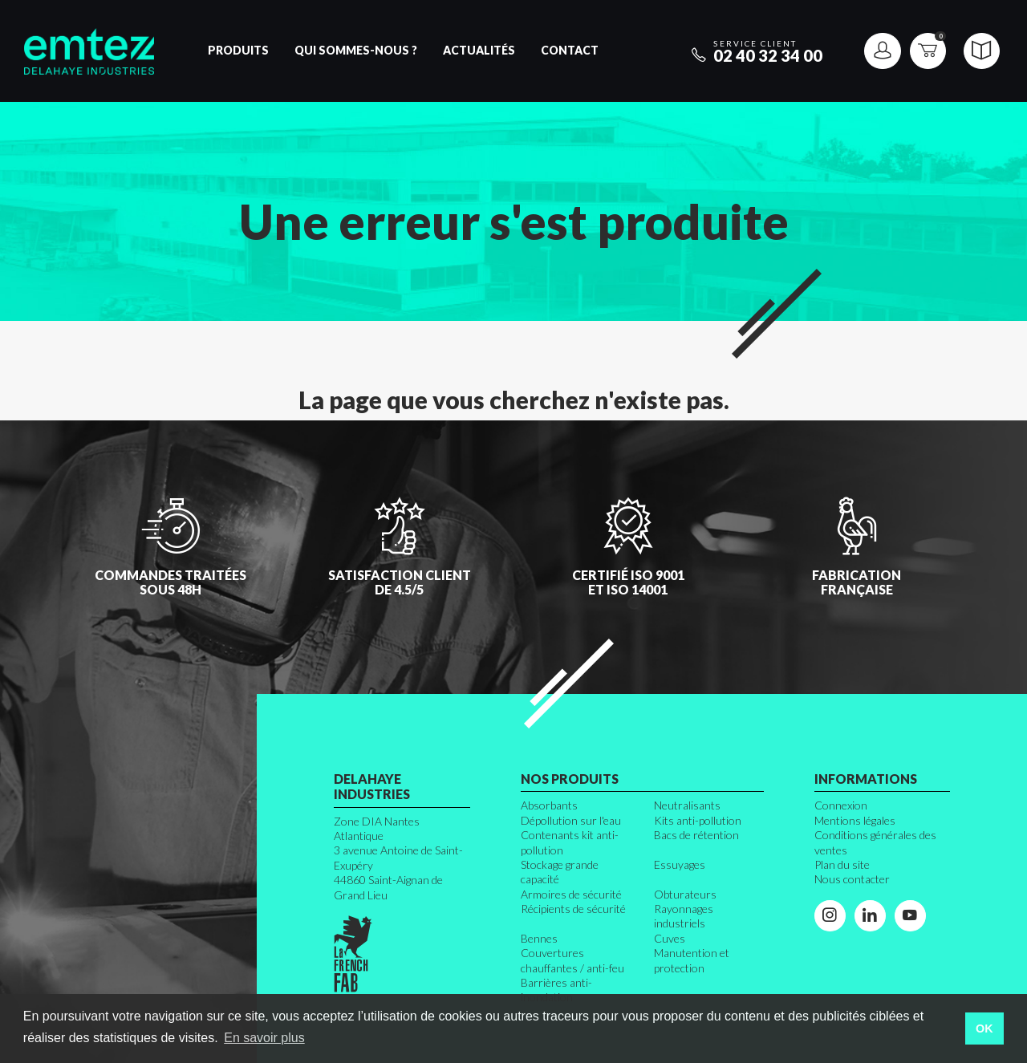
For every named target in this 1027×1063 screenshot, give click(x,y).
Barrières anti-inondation (556, 990)
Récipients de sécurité (573, 908)
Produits (238, 50)
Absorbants (549, 805)
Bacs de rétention (696, 835)
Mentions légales (854, 820)
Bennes (539, 938)
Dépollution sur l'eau (571, 820)
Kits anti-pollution (697, 820)
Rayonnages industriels (683, 916)
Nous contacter (852, 879)
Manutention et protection (691, 960)
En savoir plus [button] (264, 1038)
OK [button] (984, 1028)
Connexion (840, 805)
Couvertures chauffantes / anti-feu (572, 960)
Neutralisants (687, 805)
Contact (570, 50)
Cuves (669, 938)
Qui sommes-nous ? (355, 50)
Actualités (479, 50)
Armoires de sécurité (571, 894)
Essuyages (679, 864)
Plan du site (842, 864)
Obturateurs (685, 894)
